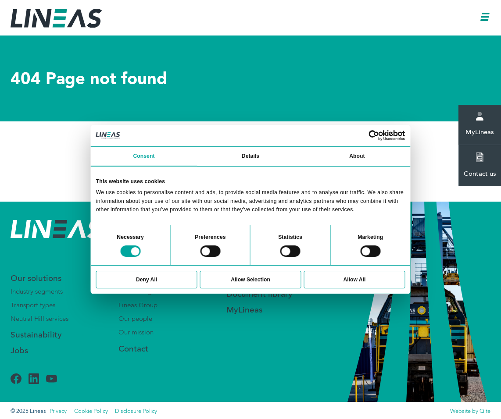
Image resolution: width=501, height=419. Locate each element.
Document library (259, 295)
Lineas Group (137, 305)
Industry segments (37, 291)
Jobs (19, 351)
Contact (133, 349)
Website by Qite (470, 411)
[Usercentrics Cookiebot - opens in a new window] (374, 135)
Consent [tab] (143, 156)
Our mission (136, 332)
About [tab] (357, 156)
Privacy (58, 411)
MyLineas (479, 124)
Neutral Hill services (39, 319)
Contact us (480, 165)
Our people (135, 319)
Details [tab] (250, 156)
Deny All (146, 280)
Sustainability (36, 335)
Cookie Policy (91, 411)
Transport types (33, 305)
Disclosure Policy (136, 411)
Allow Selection (250, 280)
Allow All (355, 280)
